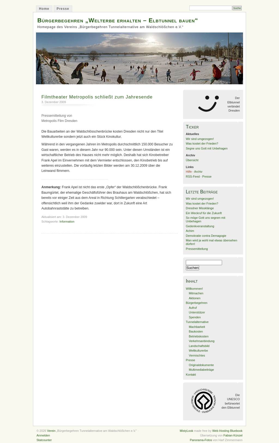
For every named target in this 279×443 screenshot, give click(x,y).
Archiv (198, 171)
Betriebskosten (198, 336)
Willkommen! (194, 288)
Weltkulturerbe (198, 350)
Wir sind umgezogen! (200, 138)
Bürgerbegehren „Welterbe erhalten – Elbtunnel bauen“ (117, 20)
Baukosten (196, 331)
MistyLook (186, 430)
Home (44, 9)
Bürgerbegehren (196, 302)
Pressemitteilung (197, 248)
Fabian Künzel (232, 435)
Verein (51, 430)
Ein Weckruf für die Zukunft (204, 213)
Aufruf (193, 307)
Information (66, 221)
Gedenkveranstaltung (200, 226)
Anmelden (43, 435)
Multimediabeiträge (201, 369)
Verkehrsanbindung (201, 341)
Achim (190, 230)
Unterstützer (197, 312)
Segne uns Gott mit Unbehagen (207, 148)
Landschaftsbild (199, 346)
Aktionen (195, 298)
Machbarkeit (197, 326)
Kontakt (191, 374)
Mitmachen (196, 293)
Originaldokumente (201, 365)
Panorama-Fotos (201, 440)
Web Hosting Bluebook (227, 430)
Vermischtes (197, 355)
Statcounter (44, 440)
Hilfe (189, 171)
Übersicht (192, 160)
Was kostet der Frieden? (202, 143)
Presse (63, 9)
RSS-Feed (193, 176)
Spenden (195, 317)
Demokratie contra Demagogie (206, 235)
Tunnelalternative (197, 322)
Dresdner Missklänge (200, 208)
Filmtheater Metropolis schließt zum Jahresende (97, 97)
